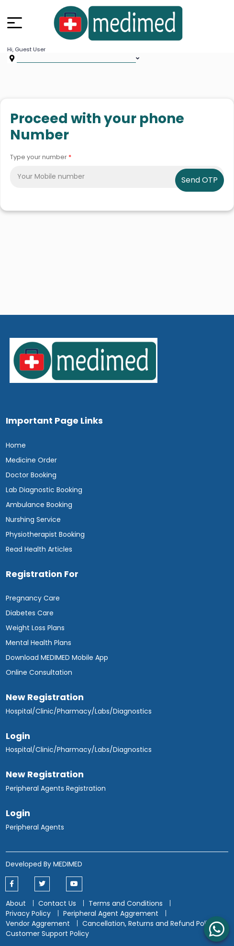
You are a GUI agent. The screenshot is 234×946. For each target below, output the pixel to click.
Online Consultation (39, 672)
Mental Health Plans (38, 642)
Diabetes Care (30, 613)
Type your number (40, 157)
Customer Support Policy (47, 933)
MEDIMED (67, 864)
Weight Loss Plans (35, 628)
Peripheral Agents (35, 827)
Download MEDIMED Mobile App (57, 657)
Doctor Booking (31, 475)
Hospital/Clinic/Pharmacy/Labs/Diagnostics (79, 711)
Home (16, 445)
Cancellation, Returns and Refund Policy (149, 923)
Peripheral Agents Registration (56, 788)
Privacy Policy (28, 913)
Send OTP (199, 179)
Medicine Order (31, 460)
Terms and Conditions (126, 903)
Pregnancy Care (33, 598)
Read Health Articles (39, 549)
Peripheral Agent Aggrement (111, 913)
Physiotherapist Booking (45, 534)
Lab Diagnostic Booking (44, 490)
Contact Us (57, 903)
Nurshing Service (33, 519)
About (16, 903)
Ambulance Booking (39, 504)
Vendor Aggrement (39, 923)
